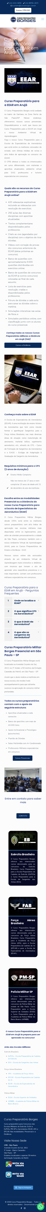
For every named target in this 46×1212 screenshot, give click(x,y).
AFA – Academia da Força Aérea (20, 1074)
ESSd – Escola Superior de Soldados (22, 1097)
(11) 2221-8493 (15, 3)
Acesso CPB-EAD (23, 10)
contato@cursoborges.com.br (24, 5)
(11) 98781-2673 (31, 3)
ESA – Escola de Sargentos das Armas (23, 1062)
